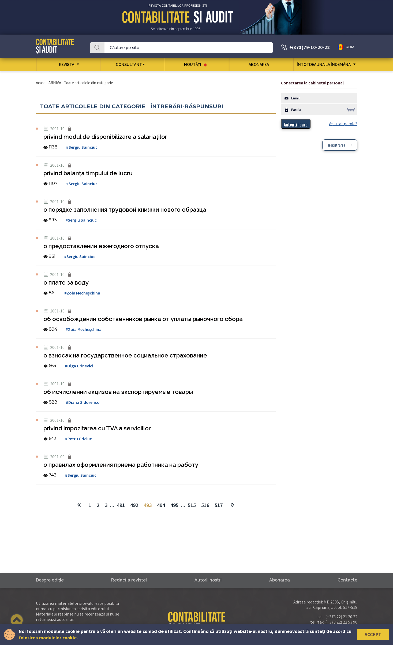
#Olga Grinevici (79, 365)
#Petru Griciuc (78, 438)
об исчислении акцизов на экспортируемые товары (118, 391)
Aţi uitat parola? (343, 124)
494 (161, 505)
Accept (373, 634)
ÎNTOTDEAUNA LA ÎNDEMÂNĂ (324, 64)
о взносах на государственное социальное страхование (125, 355)
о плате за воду (66, 282)
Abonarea (261, 64)
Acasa (41, 82)
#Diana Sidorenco (83, 402)
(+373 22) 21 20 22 (341, 616)
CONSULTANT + (132, 64)
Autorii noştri (208, 580)
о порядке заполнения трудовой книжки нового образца (124, 209)
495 (174, 505)
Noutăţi (195, 64)
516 (205, 505)
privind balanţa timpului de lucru (88, 173)
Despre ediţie (50, 580)
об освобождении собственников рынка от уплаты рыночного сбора (143, 318)
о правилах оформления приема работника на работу (120, 464)
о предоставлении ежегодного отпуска (101, 246)
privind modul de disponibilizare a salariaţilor (105, 136)
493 (148, 505)
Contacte (347, 580)
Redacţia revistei (129, 580)
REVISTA (66, 64)
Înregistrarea (336, 145)
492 (134, 505)
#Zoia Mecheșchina (82, 293)
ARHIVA (54, 82)
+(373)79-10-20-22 (309, 47)
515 (192, 505)
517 (219, 505)
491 (121, 505)
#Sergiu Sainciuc (82, 147)
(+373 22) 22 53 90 (341, 622)
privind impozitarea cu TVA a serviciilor (97, 428)
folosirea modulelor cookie (48, 638)
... (112, 505)
